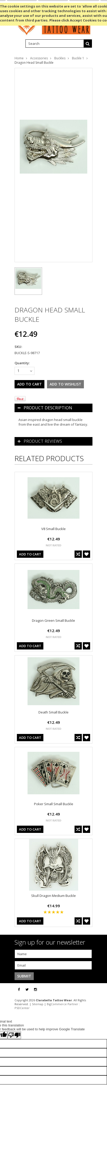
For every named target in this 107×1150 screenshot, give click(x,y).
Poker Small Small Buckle (53, 804)
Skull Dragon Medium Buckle (53, 895)
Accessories (39, 58)
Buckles (59, 58)
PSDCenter (22, 1008)
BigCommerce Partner (62, 1004)
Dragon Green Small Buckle (53, 620)
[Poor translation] (14, 1035)
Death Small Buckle (53, 712)
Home (19, 58)
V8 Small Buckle (53, 528)
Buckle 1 (78, 58)
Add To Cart (30, 554)
